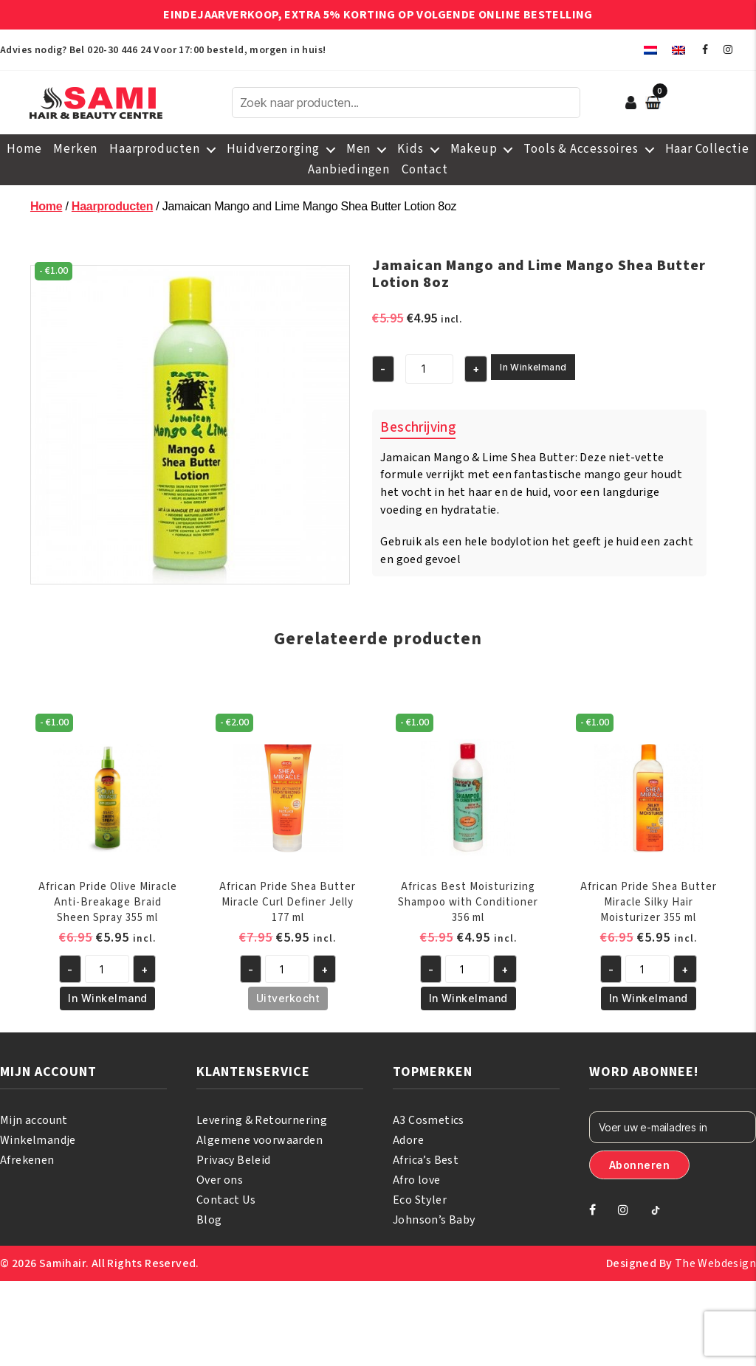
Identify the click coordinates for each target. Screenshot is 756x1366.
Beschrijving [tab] (418, 428)
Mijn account (34, 1120)
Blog (209, 1220)
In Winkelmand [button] (107, 998)
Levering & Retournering (261, 1120)
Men (358, 149)
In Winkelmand (533, 367)
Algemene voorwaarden (259, 1140)
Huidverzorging (273, 149)
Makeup (474, 149)
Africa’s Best (425, 1160)
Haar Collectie (707, 149)
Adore (408, 1140)
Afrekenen (27, 1160)
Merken (75, 149)
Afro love (417, 1180)
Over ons (219, 1180)
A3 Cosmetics (428, 1120)
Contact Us (225, 1200)
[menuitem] (650, 50)
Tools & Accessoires (580, 149)
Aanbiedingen (349, 169)
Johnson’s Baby (434, 1220)
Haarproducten (154, 149)
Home (24, 149)
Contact (425, 169)
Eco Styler (420, 1200)
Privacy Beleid (233, 1160)
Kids (410, 149)
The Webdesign (715, 1263)
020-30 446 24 (119, 50)
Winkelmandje (38, 1140)
